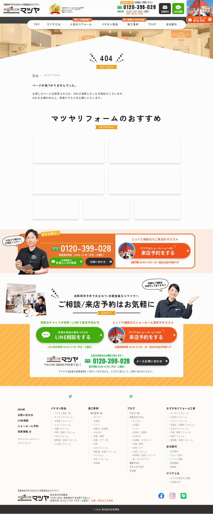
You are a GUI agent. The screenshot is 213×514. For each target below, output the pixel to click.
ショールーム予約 (28, 426)
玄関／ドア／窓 (101, 440)
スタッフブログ (137, 467)
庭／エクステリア (141, 459)
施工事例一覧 (96, 413)
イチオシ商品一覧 (63, 413)
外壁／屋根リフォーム (65, 432)
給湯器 (97, 463)
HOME (21, 409)
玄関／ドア (138, 448)
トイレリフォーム (63, 425)
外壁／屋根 (99, 436)
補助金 (173, 467)
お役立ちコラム (137, 417)
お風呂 (97, 421)
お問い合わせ (26, 415)
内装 (96, 444)
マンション (99, 455)
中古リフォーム (101, 459)
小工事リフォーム (63, 444)
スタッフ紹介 (176, 455)
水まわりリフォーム (179, 428)
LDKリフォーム (62, 436)
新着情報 (174, 463)
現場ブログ (135, 463)
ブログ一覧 (135, 413)
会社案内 (174, 451)
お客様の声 (175, 482)
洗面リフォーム (62, 428)
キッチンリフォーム (64, 417)
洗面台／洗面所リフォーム (182, 425)
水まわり (98, 432)
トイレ (97, 425)
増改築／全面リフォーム (66, 440)
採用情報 (23, 432)
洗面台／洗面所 (101, 428)
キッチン (98, 417)
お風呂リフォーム (63, 421)
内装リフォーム (177, 436)
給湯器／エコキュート (143, 440)
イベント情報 (176, 459)
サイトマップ (24, 443)
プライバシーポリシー (29, 439)
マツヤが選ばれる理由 (180, 478)
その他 (133, 470)
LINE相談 (23, 420)
